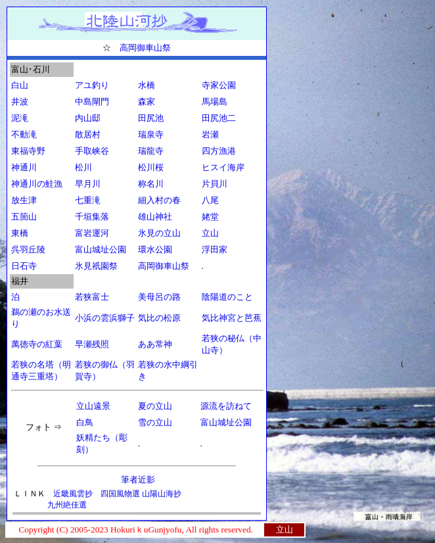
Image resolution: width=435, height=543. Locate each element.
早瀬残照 (92, 344)
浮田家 (214, 249)
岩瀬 (210, 134)
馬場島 (214, 101)
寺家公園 (219, 85)
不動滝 (24, 134)
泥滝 (19, 118)
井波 (19, 101)
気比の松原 (159, 318)
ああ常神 (155, 344)
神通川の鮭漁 (36, 184)
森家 (146, 101)
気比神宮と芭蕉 (232, 318)
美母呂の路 (159, 297)
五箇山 (24, 217)
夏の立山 (155, 406)
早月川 (88, 184)
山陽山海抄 (161, 493)
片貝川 (214, 184)
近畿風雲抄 (73, 493)
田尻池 (151, 118)
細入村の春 (159, 200)
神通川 (24, 167)
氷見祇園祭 (96, 266)
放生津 (24, 200)
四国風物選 (121, 493)
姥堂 (210, 217)
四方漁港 (219, 151)
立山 (210, 233)
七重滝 (88, 200)
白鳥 (84, 422)
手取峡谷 (92, 151)
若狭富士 (92, 297)
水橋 (146, 85)
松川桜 (151, 167)
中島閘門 (92, 101)
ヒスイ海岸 (223, 167)
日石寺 (24, 266)
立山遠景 (93, 406)
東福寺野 (28, 151)
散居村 (88, 134)
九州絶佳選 (67, 504)
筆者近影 (136, 479)
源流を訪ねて (226, 406)
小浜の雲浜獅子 (105, 318)
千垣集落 (92, 217)
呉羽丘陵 (28, 249)
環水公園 (155, 249)
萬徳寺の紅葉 (36, 344)
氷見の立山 (159, 233)
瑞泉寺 (151, 134)
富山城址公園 (100, 249)
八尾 (210, 200)
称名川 (151, 184)
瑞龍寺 (151, 151)
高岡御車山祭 (145, 48)
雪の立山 (155, 422)
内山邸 (88, 118)
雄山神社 (155, 217)
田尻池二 (219, 118)
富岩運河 (92, 233)
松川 (83, 167)
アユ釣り (92, 85)
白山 (19, 85)
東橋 (19, 233)
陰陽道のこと (227, 297)
